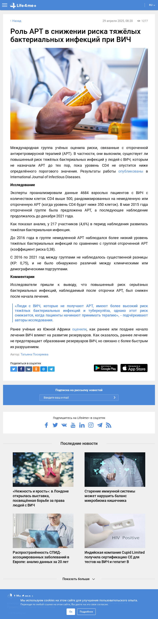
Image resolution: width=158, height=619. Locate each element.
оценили (79, 329)
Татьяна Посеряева (34, 354)
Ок (70, 611)
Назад (15, 21)
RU (152, 5)
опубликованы (130, 171)
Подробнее (86, 611)
